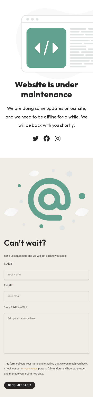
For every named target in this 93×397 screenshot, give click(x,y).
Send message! (19, 385)
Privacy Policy (29, 368)
